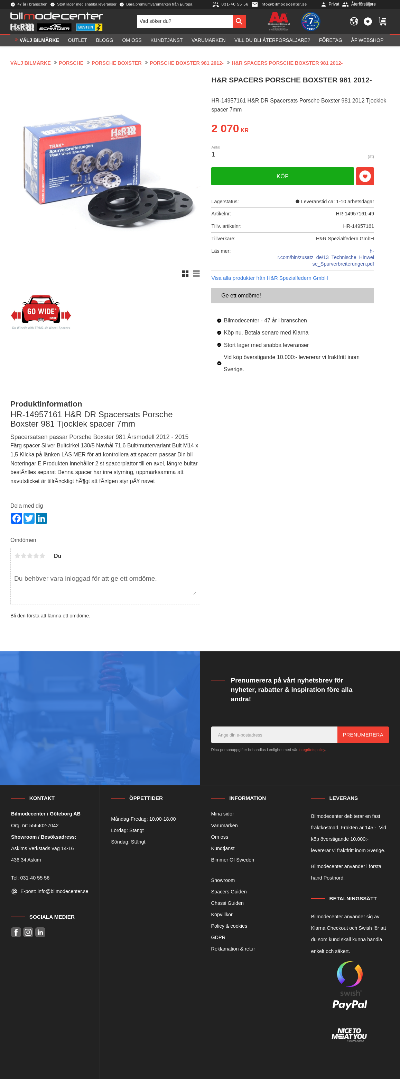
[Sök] (239, 21)
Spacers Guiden (229, 891)
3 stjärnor (30, 556)
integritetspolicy (312, 750)
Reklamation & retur (233, 949)
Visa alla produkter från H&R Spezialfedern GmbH (269, 278)
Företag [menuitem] (330, 40)
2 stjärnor (23, 556)
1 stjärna (17, 556)
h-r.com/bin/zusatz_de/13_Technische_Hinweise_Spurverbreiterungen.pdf (326, 257)
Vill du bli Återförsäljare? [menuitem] (272, 40)
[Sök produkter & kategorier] (185, 21)
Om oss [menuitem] (131, 40)
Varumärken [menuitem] (208, 40)
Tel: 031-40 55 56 (30, 878)
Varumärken (224, 825)
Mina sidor (222, 814)
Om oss (220, 837)
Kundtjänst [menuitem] (166, 40)
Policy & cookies (229, 926)
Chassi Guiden (227, 903)
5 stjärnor (42, 556)
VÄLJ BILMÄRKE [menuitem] (39, 40)
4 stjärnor (36, 556)
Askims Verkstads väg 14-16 (42, 848)
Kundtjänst (223, 848)
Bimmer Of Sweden (232, 860)
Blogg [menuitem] (104, 40)
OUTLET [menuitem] (77, 40)
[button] (368, 21)
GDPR (218, 937)
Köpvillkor (222, 914)
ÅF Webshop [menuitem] (367, 40)
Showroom (223, 880)
